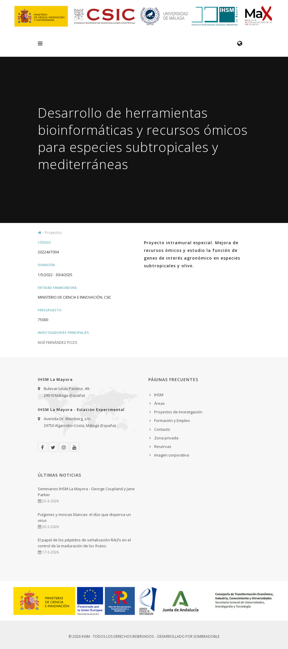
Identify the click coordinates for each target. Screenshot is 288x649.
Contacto (162, 429)
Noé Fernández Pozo (57, 342)
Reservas (162, 446)
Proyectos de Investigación (178, 412)
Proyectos (53, 232)
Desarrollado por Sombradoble (188, 636)
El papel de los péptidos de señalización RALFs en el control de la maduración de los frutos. (84, 542)
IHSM (158, 394)
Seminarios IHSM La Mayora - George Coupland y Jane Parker (86, 491)
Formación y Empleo (172, 420)
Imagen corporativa (171, 455)
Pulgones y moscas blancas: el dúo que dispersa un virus (84, 517)
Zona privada (166, 438)
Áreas (159, 403)
